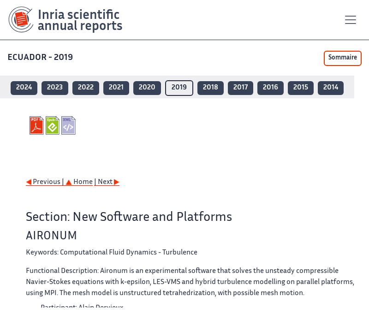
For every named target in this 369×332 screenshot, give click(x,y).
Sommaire (342, 58)
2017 (240, 88)
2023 (55, 88)
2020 (147, 88)
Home (79, 182)
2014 (330, 88)
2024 (24, 88)
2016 (270, 88)
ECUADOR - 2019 (40, 58)
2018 (210, 88)
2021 (116, 88)
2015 (300, 88)
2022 (86, 88)
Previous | (45, 182)
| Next (106, 182)
